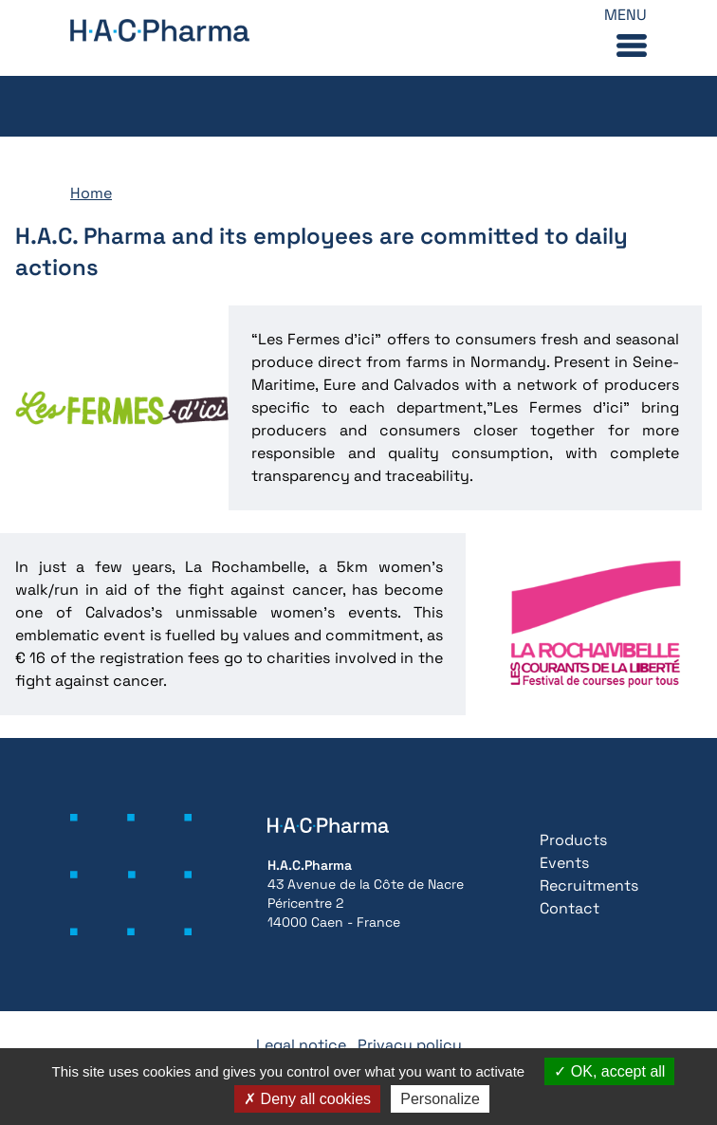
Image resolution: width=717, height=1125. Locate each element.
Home (91, 193)
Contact (569, 908)
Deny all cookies (307, 1099)
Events (564, 863)
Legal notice (301, 1045)
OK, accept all (609, 1071)
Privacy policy (410, 1045)
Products (573, 840)
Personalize (440, 1099)
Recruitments (589, 885)
